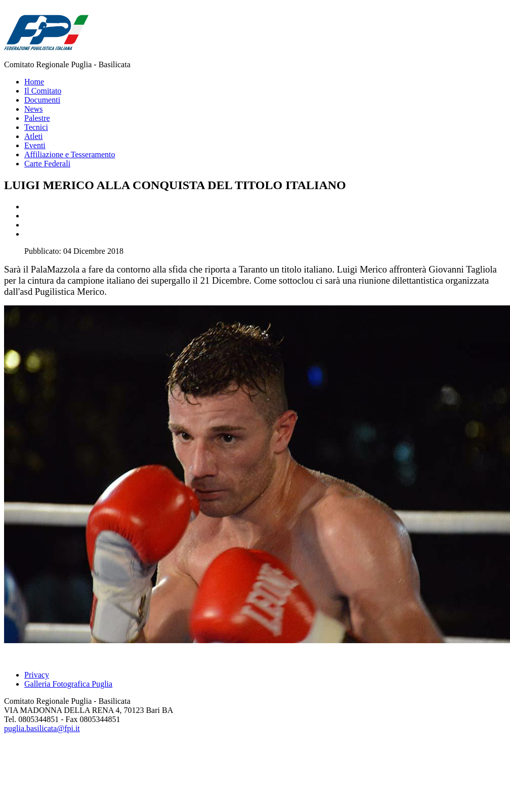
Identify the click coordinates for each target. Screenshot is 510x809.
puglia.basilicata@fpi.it (42, 728)
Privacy (36, 674)
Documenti (42, 100)
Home (34, 81)
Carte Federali (47, 163)
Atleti (33, 136)
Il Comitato (42, 90)
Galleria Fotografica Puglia (68, 684)
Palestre (37, 118)
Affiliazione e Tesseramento (69, 154)
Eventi (35, 145)
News (33, 109)
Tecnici (36, 127)
